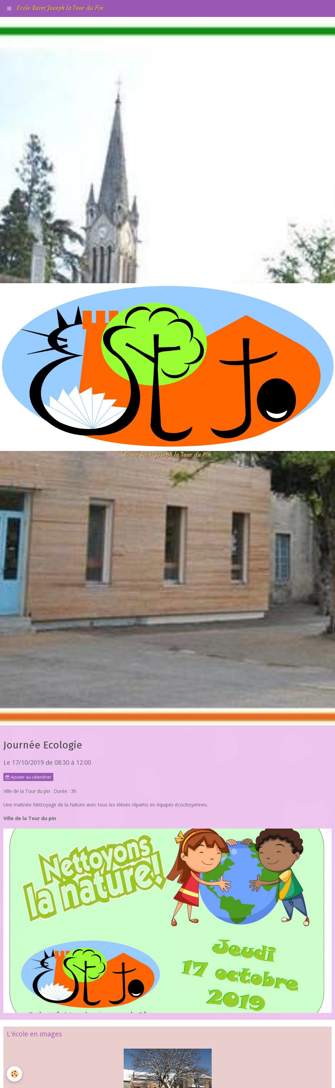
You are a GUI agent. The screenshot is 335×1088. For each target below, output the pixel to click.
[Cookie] (14, 1074)
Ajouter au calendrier (28, 777)
